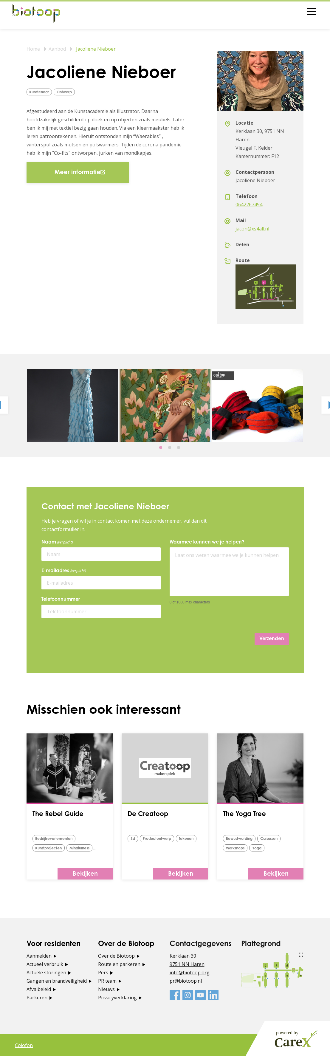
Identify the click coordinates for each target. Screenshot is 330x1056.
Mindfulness (83, 848)
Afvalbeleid (39, 989)
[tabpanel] (73, 405)
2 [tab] (170, 448)
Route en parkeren (119, 964)
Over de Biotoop (116, 955)
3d (133, 839)
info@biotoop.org (190, 972)
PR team (107, 980)
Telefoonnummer (60, 599)
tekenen (189, 839)
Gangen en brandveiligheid (57, 980)
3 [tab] (179, 448)
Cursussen (272, 839)
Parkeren (37, 997)
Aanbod (57, 49)
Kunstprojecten (49, 848)
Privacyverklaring (117, 997)
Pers (103, 972)
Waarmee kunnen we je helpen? (207, 542)
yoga (260, 848)
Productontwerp (158, 839)
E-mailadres (64, 571)
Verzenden (271, 639)
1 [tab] (161, 448)
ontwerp (67, 92)
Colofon (24, 1045)
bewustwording (240, 839)
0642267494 (249, 204)
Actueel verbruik (45, 964)
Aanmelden (39, 955)
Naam (58, 542)
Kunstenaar (40, 92)
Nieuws (106, 989)
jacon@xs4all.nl (252, 228)
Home (33, 49)
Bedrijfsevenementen (55, 839)
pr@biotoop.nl (186, 980)
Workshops (236, 848)
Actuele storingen (46, 972)
